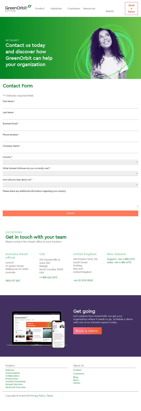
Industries (57, 8)
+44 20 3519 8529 (83, 280)
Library (76, 382)
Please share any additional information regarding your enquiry (34, 191)
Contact (77, 370)
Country (7, 157)
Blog (75, 377)
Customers (74, 8)
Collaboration (12, 375)
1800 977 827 (13, 280)
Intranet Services (14, 384)
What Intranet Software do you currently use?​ (26, 168)
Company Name (11, 146)
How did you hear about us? (17, 179)
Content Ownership (15, 381)
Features (10, 370)
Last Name (8, 112)
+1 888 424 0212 (48, 277)
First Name (8, 101)
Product (41, 8)
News (76, 380)
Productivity (12, 378)
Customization (13, 372)
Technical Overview (16, 387)
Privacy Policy (38, 395)
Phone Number (11, 134)
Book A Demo (87, 331)
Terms (50, 395)
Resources (90, 8)
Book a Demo (131, 8)
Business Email (10, 123)
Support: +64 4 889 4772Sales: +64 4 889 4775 (121, 260)
